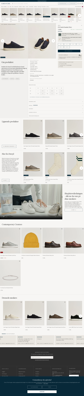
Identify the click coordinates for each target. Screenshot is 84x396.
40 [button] (60, 44)
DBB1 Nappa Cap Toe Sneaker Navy (62, 20)
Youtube (36, 375)
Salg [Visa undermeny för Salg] (8, 6)
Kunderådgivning (62, 3)
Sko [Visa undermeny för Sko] (13, 6)
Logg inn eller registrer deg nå (66, 40)
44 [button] (79, 44)
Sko (2, 24)
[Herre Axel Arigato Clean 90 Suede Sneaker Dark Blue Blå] (38, 13)
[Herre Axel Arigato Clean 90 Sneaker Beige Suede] (13, 313)
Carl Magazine (78, 6)
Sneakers (5, 24)
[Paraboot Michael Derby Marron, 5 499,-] (73, 243)
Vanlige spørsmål (22, 375)
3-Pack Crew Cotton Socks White (51, 179)
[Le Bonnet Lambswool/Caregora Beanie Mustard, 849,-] (31, 243)
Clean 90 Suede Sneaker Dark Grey (21, 20)
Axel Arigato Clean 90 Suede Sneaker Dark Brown (56, 327)
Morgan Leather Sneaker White (79, 20)
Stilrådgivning (72, 3)
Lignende (10, 121)
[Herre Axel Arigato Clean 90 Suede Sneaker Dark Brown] (56, 313)
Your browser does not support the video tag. (31, 201)
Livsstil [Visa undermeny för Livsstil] (27, 6)
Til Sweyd (5, 180)
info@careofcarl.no (58, 375)
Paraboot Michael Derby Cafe (48, 255)
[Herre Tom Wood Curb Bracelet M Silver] (10, 273)
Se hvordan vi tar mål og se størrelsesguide (39, 97)
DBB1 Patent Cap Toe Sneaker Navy (29, 20)
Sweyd (59, 25)
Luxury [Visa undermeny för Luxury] (47, 6)
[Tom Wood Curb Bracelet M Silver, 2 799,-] (10, 275)
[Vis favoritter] (80, 3)
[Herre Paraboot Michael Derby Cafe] (52, 241)
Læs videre (45, 383)
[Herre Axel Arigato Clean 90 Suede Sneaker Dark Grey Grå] (22, 13)
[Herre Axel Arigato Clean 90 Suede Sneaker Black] (34, 313)
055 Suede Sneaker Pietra (13, 20)
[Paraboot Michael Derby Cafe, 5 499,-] (52, 243)
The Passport (4, 373)
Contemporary (5, 78)
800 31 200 (57, 376)
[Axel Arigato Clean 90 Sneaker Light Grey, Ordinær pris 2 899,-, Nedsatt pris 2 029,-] (10, 243)
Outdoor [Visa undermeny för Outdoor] (35, 6)
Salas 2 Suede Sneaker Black (71, 20)
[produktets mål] (56, 91)
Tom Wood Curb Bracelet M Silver (6, 287)
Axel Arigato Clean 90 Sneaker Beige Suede (12, 327)
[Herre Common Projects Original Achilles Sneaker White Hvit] (46, 13)
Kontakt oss (21, 373)
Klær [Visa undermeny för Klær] (10, 6)
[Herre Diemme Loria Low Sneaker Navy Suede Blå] (55, 13)
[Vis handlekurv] (82, 3)
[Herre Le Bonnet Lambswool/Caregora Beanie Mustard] (31, 241)
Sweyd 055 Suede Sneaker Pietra (51, 146)
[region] (42, 340)
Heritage (12, 78)
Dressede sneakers (12, 24)
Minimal (17, 78)
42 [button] (73, 44)
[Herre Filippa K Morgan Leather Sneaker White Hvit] (80, 13)
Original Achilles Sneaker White (46, 20)
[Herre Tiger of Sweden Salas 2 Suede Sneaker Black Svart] (71, 13)
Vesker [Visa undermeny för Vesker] (23, 6)
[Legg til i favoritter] (41, 121)
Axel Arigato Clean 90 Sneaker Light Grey (8, 255)
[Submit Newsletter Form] (51, 357)
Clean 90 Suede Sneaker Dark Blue (38, 20)
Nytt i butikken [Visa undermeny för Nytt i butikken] (4, 6)
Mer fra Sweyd (8, 154)
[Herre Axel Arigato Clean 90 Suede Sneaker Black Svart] (5, 13)
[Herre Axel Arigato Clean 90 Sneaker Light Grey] (10, 241)
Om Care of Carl (5, 375)
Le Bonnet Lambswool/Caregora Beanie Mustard (31, 255)
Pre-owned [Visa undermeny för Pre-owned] (44, 6)
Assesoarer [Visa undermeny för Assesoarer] (16, 6)
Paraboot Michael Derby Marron (70, 255)
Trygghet (3, 371)
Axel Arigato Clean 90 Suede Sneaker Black (32, 146)
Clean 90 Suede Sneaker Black (5, 20)
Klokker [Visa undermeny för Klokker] (20, 6)
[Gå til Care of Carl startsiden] (5, 3)
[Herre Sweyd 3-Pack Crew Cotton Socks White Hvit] (54, 164)
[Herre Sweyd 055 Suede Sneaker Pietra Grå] (13, 13)
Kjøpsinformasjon (22, 371)
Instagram (37, 371)
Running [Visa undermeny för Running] (39, 6)
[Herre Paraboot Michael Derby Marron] (73, 241)
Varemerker (31, 6)
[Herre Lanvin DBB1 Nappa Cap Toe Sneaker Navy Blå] (63, 13)
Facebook (37, 373)
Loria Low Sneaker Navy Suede (54, 20)
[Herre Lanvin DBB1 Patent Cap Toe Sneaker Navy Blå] (30, 13)
